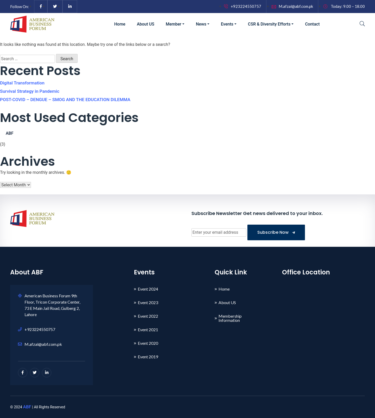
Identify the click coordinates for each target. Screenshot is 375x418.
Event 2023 (148, 302)
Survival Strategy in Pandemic (29, 91)
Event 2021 (148, 329)
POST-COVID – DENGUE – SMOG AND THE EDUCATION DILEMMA (65, 99)
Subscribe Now (276, 232)
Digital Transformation (22, 82)
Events (227, 24)
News (201, 24)
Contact (312, 24)
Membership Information (230, 318)
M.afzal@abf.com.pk (292, 6)
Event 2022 (148, 316)
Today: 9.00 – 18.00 (344, 6)
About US (145, 24)
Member (173, 24)
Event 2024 (148, 288)
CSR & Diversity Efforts (269, 24)
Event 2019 (148, 356)
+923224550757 (242, 6)
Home (120, 24)
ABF (10, 133)
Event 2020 (148, 343)
